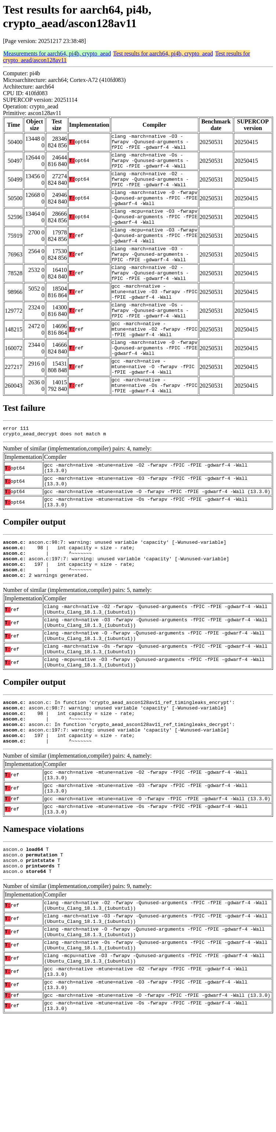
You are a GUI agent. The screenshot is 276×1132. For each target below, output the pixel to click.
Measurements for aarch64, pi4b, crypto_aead (57, 53)
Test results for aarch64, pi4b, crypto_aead (163, 53)
